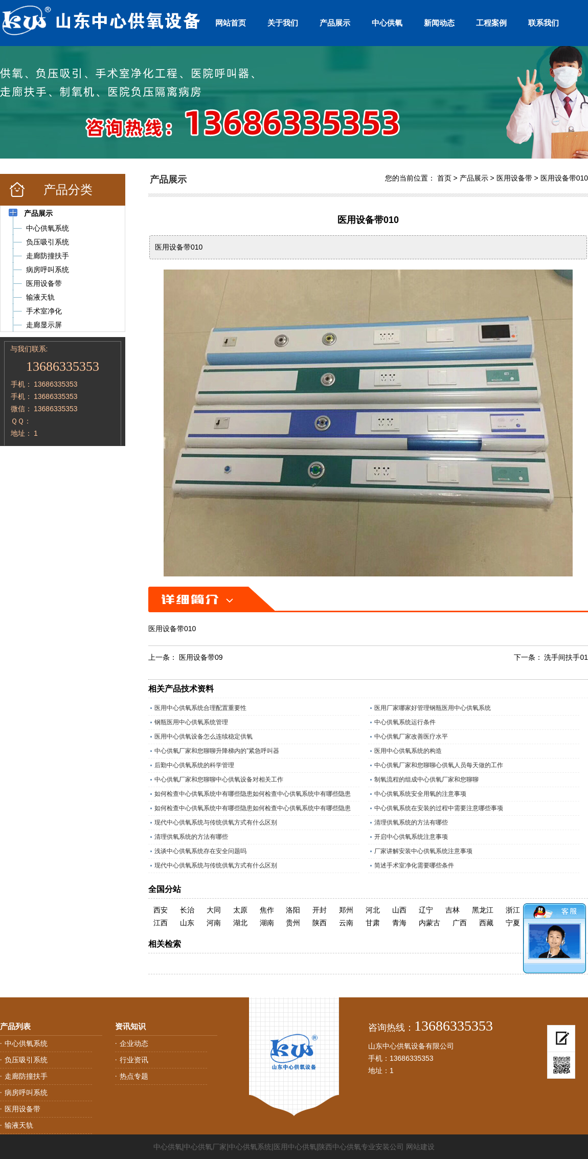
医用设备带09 (201, 657)
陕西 (319, 923)
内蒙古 (429, 923)
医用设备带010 (564, 178)
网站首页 (230, 22)
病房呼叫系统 (26, 1092)
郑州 (346, 910)
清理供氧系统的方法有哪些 (411, 822)
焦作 (267, 910)
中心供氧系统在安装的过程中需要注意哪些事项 (438, 808)
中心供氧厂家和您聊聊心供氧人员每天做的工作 (438, 765)
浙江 (513, 910)
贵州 (293, 923)
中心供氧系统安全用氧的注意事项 (420, 793)
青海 (399, 923)
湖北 (240, 923)
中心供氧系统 (26, 1043)
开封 (319, 910)
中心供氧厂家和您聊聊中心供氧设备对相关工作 (218, 779)
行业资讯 (134, 1060)
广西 (460, 923)
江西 (160, 923)
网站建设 (420, 1147)
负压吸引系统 (26, 1060)
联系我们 (543, 22)
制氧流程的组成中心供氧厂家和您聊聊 (426, 779)
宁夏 (513, 923)
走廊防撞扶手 (26, 1076)
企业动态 (134, 1043)
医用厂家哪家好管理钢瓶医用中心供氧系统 (432, 707)
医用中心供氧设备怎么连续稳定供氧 (203, 736)
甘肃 (373, 923)
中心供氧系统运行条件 (405, 722)
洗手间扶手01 (566, 657)
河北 (373, 910)
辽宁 (426, 910)
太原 (240, 910)
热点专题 (134, 1076)
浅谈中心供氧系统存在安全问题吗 (200, 851)
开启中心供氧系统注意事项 (411, 836)
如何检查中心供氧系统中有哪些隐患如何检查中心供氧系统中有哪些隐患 (252, 793)
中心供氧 (387, 22)
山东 (187, 923)
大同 (214, 910)
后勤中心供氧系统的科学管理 (194, 765)
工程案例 (491, 22)
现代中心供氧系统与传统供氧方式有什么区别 (215, 822)
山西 (399, 910)
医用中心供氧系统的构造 (408, 750)
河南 (214, 923)
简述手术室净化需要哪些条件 (414, 865)
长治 (187, 910)
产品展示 (335, 22)
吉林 (452, 910)
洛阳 (293, 910)
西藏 (486, 923)
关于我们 (282, 22)
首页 (444, 178)
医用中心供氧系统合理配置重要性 (200, 707)
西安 (160, 910)
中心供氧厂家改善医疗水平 (411, 736)
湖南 (267, 923)
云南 (346, 923)
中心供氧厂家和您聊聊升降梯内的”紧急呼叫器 (216, 750)
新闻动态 (439, 22)
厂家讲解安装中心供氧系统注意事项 (423, 851)
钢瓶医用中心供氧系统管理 (191, 722)
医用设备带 (514, 178)
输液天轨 (19, 1125)
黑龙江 (482, 910)
